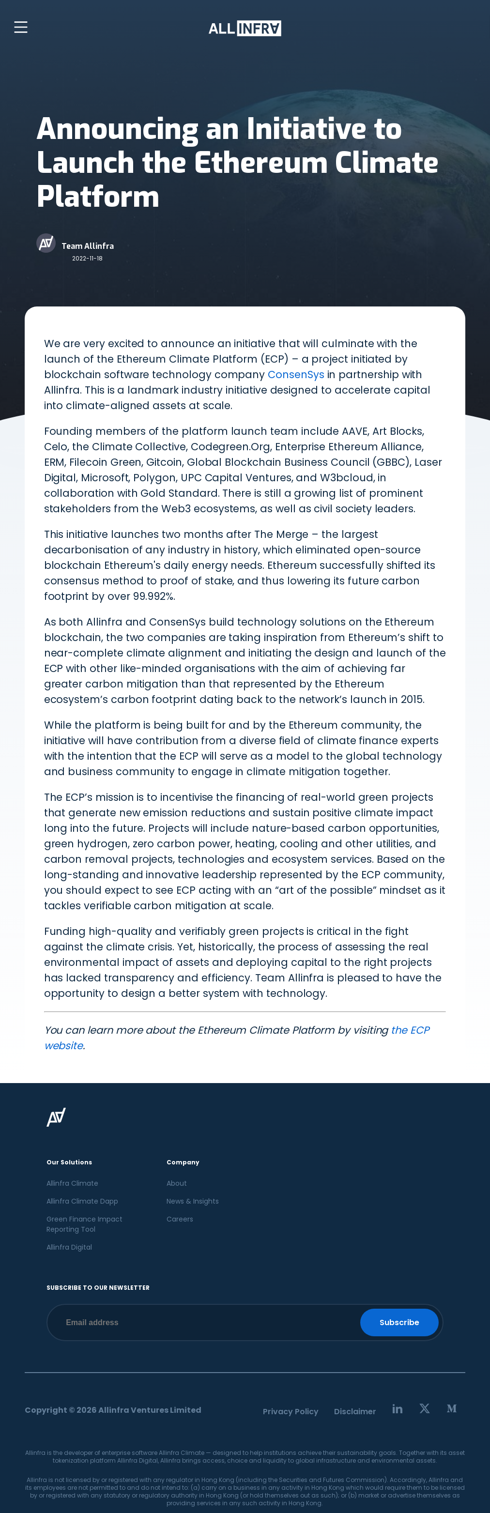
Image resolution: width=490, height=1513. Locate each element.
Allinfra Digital (69, 1247)
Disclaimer (355, 1411)
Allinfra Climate (72, 1183)
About (177, 1183)
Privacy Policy (291, 1411)
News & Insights (193, 1201)
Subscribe (399, 1322)
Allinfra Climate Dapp (82, 1201)
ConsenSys (296, 374)
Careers (180, 1219)
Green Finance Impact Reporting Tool (84, 1224)
